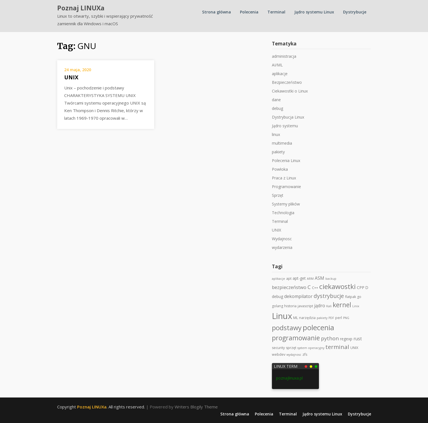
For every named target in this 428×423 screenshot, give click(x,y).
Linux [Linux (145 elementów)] (282, 316)
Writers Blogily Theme (196, 407)
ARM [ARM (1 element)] (310, 279)
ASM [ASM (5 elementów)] (319, 278)
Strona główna (216, 12)
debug (277, 108)
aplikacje (280, 73)
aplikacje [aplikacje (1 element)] (278, 279)
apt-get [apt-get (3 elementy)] (299, 278)
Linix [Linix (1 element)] (355, 306)
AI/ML (277, 65)
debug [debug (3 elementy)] (277, 296)
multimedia (282, 143)
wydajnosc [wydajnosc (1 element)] (293, 355)
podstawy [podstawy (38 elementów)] (287, 327)
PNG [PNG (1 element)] (346, 318)
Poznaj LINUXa (81, 7)
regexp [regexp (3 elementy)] (346, 338)
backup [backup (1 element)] (330, 279)
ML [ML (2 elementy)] (295, 317)
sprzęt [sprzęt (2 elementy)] (291, 347)
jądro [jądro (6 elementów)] (319, 305)
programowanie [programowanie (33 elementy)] (296, 337)
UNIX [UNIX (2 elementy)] (354, 347)
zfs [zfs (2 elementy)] (304, 354)
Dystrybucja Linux (288, 117)
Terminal (276, 12)
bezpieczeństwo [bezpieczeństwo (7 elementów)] (289, 287)
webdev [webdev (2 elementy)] (278, 354)
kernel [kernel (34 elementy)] (342, 304)
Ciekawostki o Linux (290, 91)
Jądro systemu (285, 125)
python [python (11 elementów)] (330, 338)
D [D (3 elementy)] (366, 287)
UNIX (71, 77)
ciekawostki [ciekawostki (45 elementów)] (337, 286)
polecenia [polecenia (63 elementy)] (318, 327)
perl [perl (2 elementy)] (338, 317)
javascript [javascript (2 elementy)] (305, 306)
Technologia (283, 212)
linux (276, 134)
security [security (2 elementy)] (278, 347)
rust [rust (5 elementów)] (357, 339)
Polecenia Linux (286, 160)
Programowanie (286, 186)
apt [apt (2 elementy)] (288, 278)
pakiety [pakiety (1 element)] (322, 318)
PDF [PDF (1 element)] (331, 318)
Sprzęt (277, 195)
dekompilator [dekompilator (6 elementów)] (298, 296)
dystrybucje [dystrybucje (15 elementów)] (329, 296)
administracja (284, 56)
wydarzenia (282, 247)
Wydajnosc (282, 238)
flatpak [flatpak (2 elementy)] (350, 296)
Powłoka (280, 169)
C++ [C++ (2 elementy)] (315, 287)
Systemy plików (286, 204)
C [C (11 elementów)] (309, 286)
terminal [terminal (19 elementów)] (337, 347)
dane (276, 99)
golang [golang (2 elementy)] (277, 306)
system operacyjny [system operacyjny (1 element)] (310, 348)
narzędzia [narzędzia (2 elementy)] (307, 317)
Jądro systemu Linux (314, 12)
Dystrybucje (354, 12)
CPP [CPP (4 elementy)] (360, 287)
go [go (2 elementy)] (359, 296)
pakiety (278, 151)
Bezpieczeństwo (287, 82)
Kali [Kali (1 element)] (329, 306)
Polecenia (249, 12)
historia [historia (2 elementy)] (290, 306)
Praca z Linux (284, 178)
